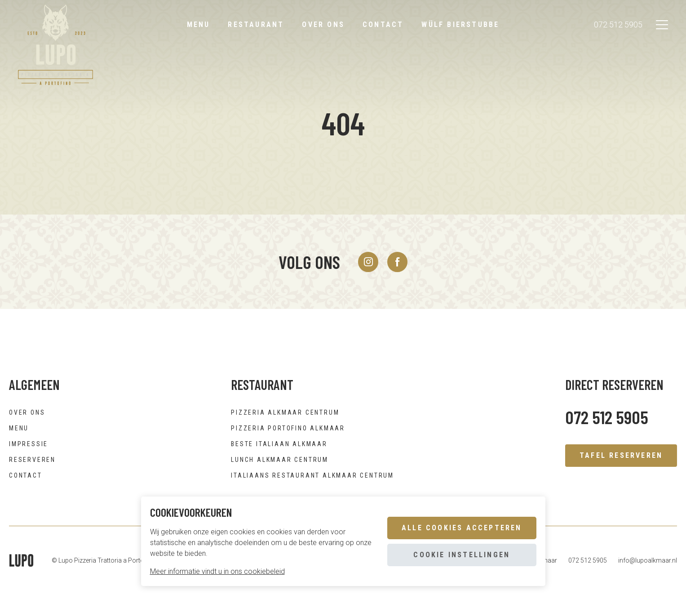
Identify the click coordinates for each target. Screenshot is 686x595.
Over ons (323, 24)
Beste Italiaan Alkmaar (279, 443)
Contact (383, 24)
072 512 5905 (618, 25)
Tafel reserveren (621, 455)
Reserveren (32, 459)
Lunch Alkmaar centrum (279, 459)
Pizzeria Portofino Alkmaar (288, 428)
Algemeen (34, 384)
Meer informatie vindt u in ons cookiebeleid (217, 571)
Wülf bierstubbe (460, 24)
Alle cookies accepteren (462, 527)
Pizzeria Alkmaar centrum (285, 412)
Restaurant (256, 24)
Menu (198, 24)
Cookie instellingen (461, 554)
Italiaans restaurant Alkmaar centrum (312, 475)
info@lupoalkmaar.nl (647, 560)
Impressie (28, 443)
